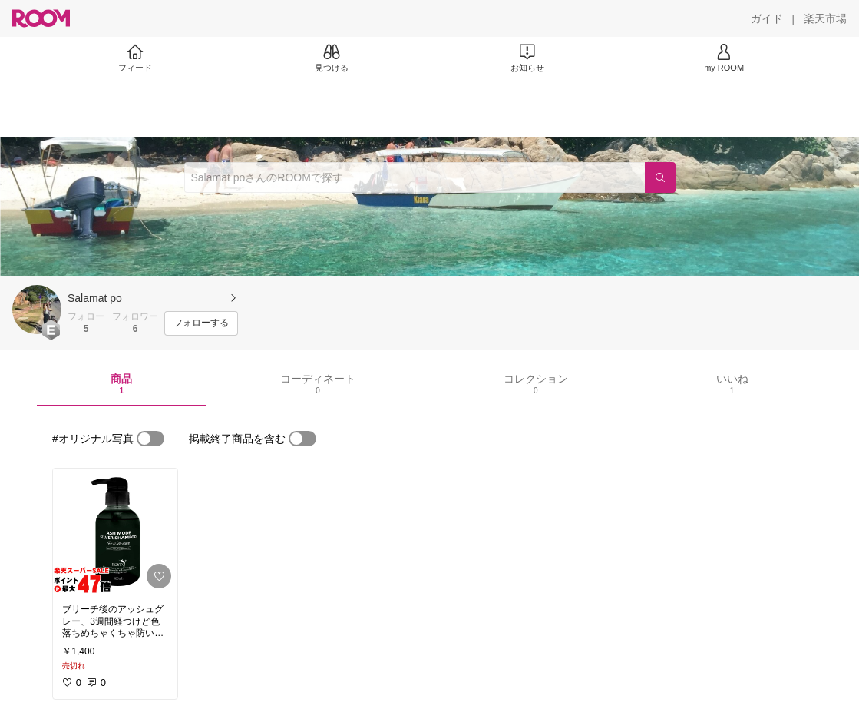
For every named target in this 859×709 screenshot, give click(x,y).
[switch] (150, 438)
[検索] (660, 177)
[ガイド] (767, 18)
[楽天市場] (825, 18)
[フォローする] (201, 323)
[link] (115, 532)
